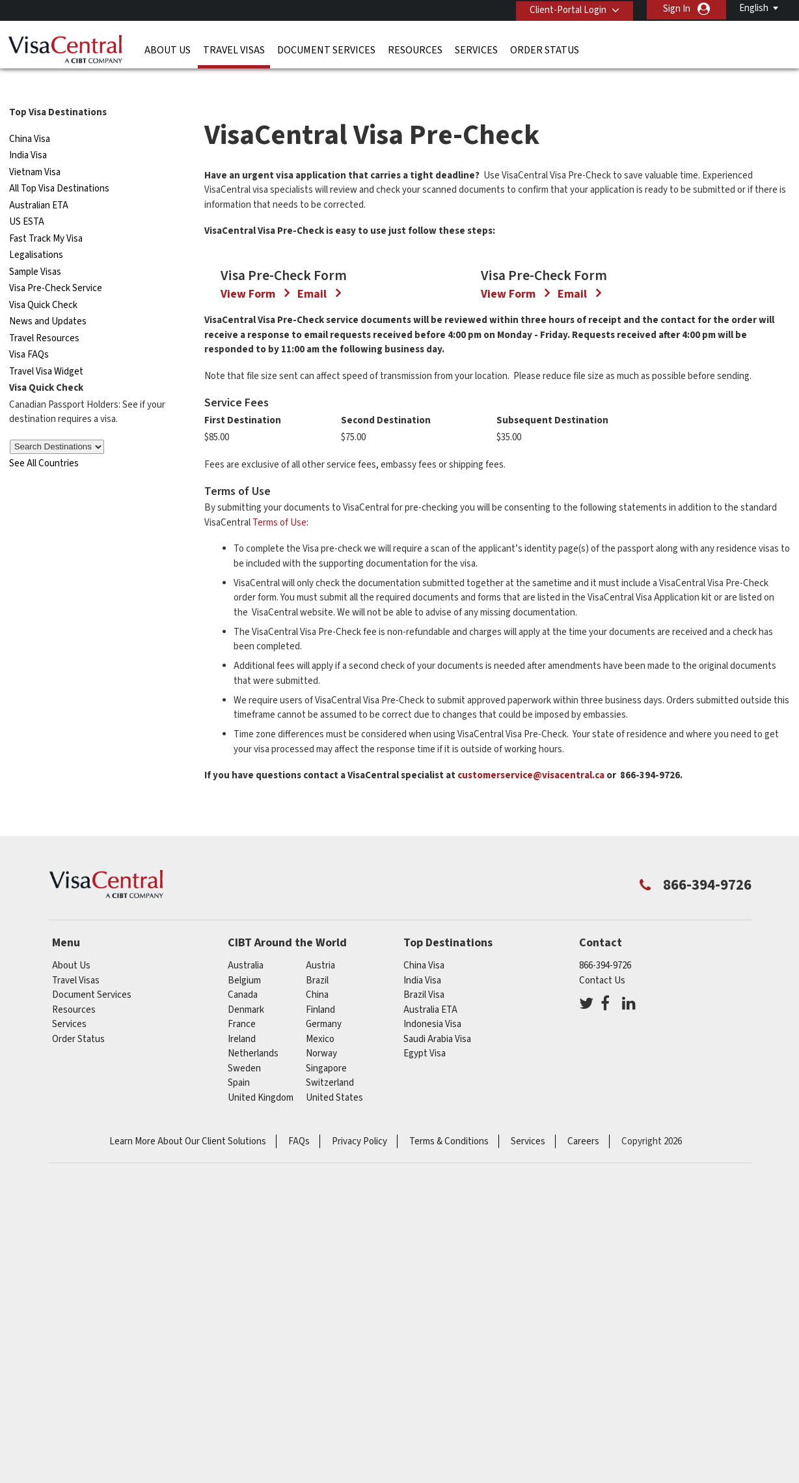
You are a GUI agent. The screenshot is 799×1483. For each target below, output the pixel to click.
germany (324, 1256)
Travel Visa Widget (46, 346)
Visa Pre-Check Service (55, 263)
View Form (249, 526)
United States (334, 1329)
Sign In (676, 9)
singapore (326, 1300)
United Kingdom (260, 1329)
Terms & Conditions (449, 1373)
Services (476, 49)
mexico (320, 1271)
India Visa (28, 130)
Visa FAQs (29, 330)
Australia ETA (430, 1242)
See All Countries (44, 438)
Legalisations (36, 230)
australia (246, 1197)
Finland (320, 1242)
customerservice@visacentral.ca (530, 1007)
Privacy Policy (359, 1373)
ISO (209, 1437)
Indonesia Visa (432, 1256)
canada (243, 1227)
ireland (242, 1271)
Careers (583, 1373)
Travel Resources (44, 313)
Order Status (544, 49)
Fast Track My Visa (46, 213)
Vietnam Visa (35, 147)
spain (239, 1314)
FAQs (299, 1373)
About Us (167, 49)
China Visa (29, 113)
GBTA (591, 1437)
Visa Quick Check (43, 280)
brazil (317, 1212)
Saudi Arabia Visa (437, 1271)
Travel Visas (234, 49)
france (242, 1256)
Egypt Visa (424, 1285)
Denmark (246, 1242)
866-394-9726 (605, 1197)
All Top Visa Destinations (59, 164)
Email (313, 526)
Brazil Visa (423, 1227)
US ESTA (26, 197)
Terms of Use (279, 754)
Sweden (244, 1300)
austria (320, 1197)
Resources (415, 49)
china (317, 1227)
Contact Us (602, 1212)
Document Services (326, 49)
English (753, 8)
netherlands (253, 1285)
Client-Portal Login (565, 9)
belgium (244, 1212)
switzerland (330, 1314)
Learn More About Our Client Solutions (187, 1373)
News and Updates (48, 297)
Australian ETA (38, 180)
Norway (321, 1285)
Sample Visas (35, 246)
